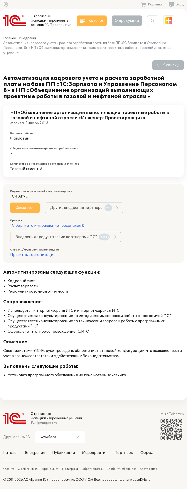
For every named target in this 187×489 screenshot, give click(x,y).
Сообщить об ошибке (121, 469)
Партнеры (124, 453)
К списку (171, 65)
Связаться (24, 208)
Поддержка (70, 469)
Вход (180, 4)
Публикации (63, 453)
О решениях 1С (28, 469)
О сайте (8, 469)
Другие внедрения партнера (81, 207)
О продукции (127, 21)
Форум (146, 453)
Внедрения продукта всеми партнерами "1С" (63, 236)
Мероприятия (95, 453)
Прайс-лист (50, 469)
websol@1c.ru (140, 480)
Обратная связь (92, 469)
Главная (9, 38)
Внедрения (28, 38)
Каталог (10, 453)
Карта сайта (148, 469)
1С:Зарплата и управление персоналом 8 (47, 225)
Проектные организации (33, 255)
